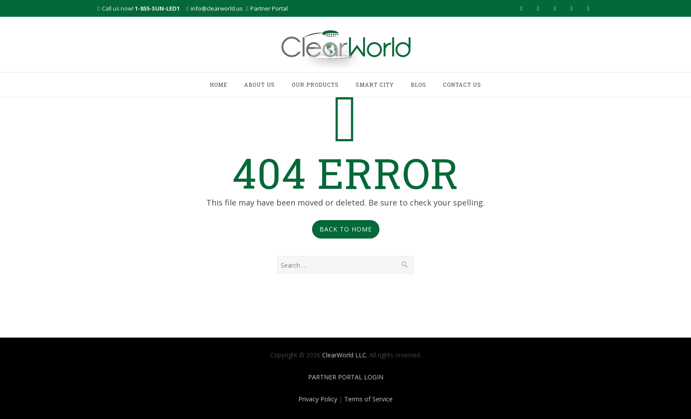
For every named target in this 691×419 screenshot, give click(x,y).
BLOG (418, 84)
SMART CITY (375, 84)
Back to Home (345, 229)
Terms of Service (368, 399)
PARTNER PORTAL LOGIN (345, 377)
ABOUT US (259, 84)
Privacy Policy (317, 399)
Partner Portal (269, 8)
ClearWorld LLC (344, 355)
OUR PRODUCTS (315, 84)
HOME (218, 84)
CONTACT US (462, 84)
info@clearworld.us (217, 8)
